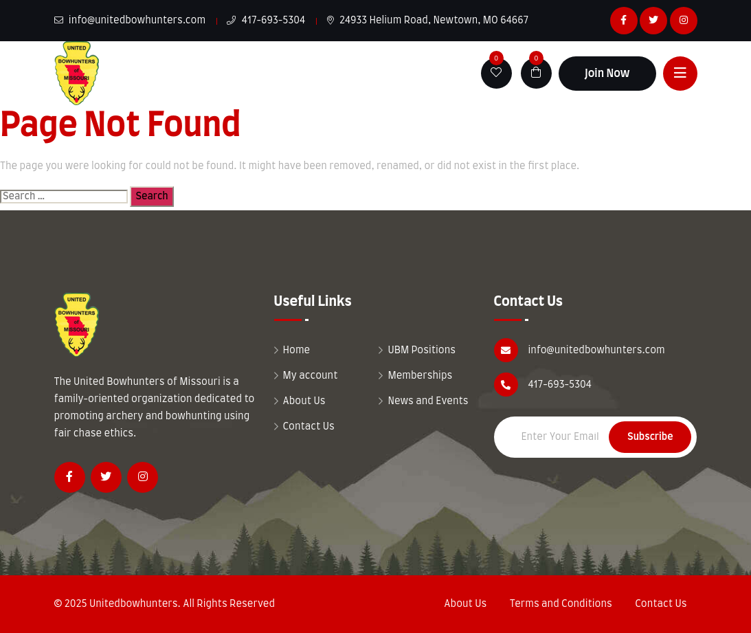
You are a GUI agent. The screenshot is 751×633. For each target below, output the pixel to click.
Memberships (420, 376)
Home (297, 350)
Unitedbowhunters (133, 604)
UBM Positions (422, 350)
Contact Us (309, 427)
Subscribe (650, 437)
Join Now (607, 73)
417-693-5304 (266, 20)
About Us (304, 401)
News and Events (428, 401)
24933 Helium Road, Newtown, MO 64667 (428, 20)
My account (310, 376)
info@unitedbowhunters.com (130, 20)
